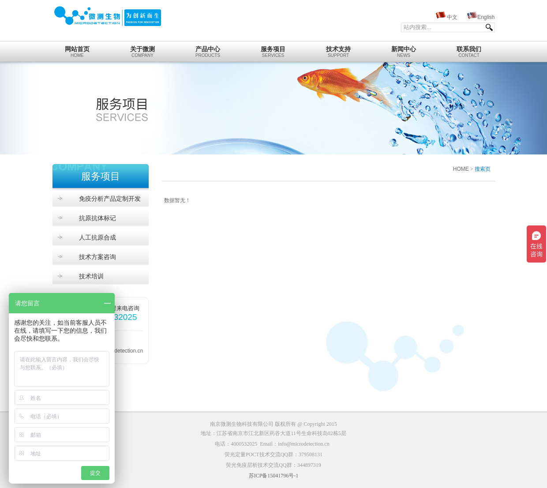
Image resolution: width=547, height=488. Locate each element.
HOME (461, 169)
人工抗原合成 (97, 237)
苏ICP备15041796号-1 (274, 476)
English (486, 17)
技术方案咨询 (97, 256)
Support (338, 49)
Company (143, 49)
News (404, 49)
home (77, 49)
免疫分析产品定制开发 (110, 198)
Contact (469, 49)
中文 (452, 17)
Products (208, 49)
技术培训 (91, 276)
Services (273, 49)
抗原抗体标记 (97, 217)
